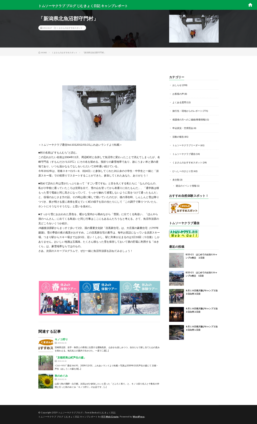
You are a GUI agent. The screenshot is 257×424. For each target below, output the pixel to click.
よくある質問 (179, 102)
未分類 (175, 178)
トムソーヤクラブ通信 (183, 153)
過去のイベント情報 (186, 184)
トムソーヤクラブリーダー (186, 144)
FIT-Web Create (110, 416)
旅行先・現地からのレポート (187, 110)
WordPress (139, 416)
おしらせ (177, 85)
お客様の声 (178, 93)
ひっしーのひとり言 (182, 170)
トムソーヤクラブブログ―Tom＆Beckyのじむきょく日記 (87, 412)
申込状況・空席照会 (182, 127)
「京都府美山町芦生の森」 (70, 357)
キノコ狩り (61, 339)
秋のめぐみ (61, 375)
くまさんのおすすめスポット (69, 28)
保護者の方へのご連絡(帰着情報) (189, 119)
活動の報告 (178, 136)
